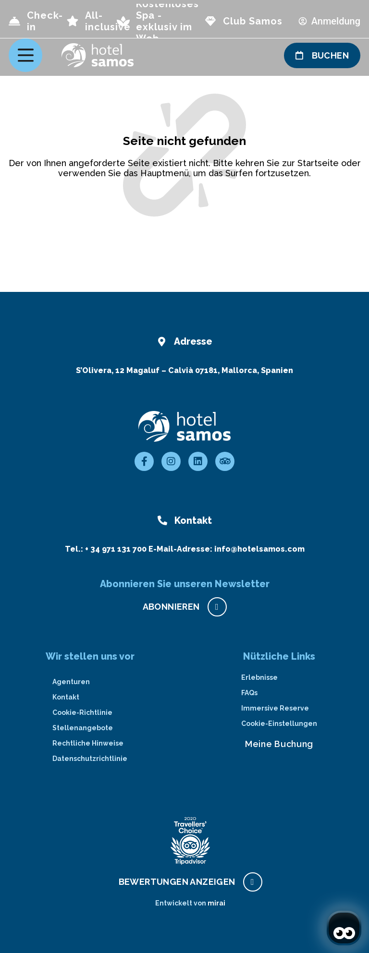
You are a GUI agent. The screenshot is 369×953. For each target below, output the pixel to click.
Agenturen (71, 682)
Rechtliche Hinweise (87, 743)
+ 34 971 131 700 (116, 549)
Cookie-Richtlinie (82, 712)
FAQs (249, 693)
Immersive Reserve (275, 708)
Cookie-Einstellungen (279, 723)
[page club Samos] (210, 21)
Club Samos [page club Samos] (253, 21)
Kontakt (65, 697)
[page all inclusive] (72, 21)
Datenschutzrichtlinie (89, 758)
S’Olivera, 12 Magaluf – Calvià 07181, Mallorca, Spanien (184, 370)
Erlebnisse (259, 677)
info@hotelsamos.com (259, 549)
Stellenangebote (82, 728)
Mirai (216, 903)
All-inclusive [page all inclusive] (108, 21)
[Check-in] (14, 21)
